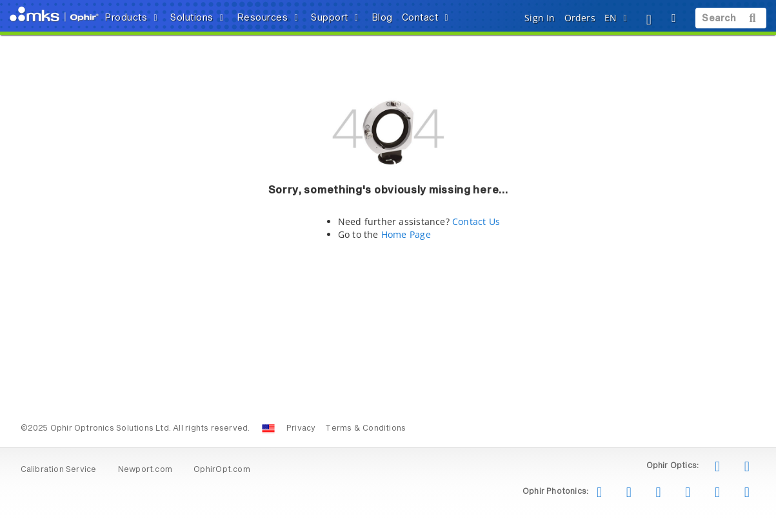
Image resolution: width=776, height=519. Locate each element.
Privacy (300, 429)
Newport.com (145, 470)
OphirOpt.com (222, 470)
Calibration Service (59, 470)
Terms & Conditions (365, 429)
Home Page (406, 234)
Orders (579, 18)
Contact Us (476, 221)
